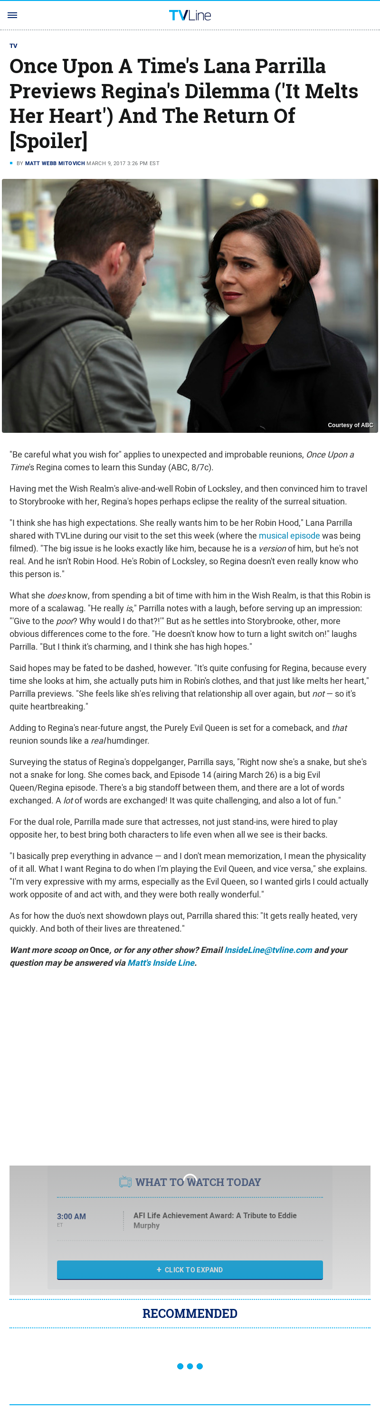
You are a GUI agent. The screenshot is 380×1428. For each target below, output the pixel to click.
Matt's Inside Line (160, 963)
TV (14, 45)
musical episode (289, 535)
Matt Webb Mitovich (55, 163)
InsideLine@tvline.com (268, 950)
